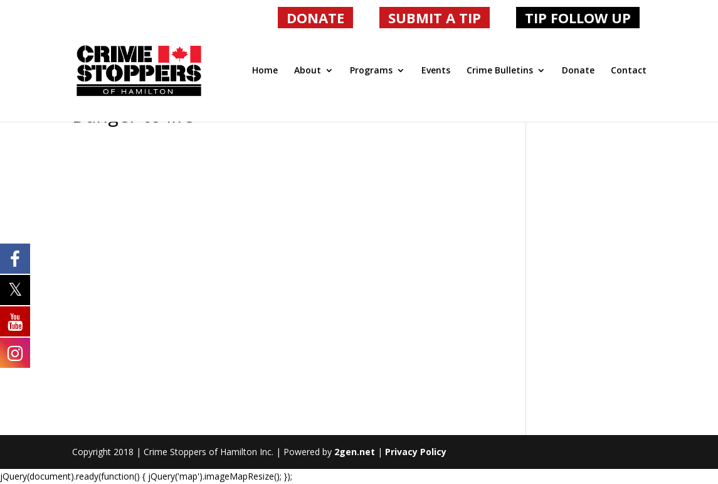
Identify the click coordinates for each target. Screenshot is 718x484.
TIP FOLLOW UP (578, 17)
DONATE (315, 17)
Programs (371, 71)
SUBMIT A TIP (434, 17)
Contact (629, 71)
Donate (578, 71)
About (307, 71)
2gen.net (354, 452)
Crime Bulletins (500, 71)
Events (435, 71)
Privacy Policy (415, 452)
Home (265, 71)
